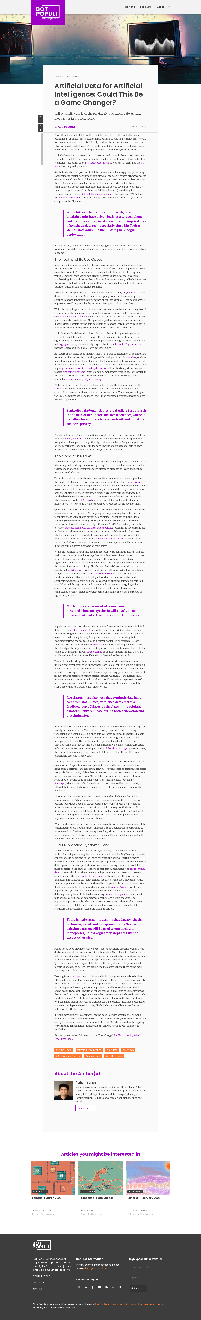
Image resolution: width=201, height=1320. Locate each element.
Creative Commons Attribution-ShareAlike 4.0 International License (127, 1304)
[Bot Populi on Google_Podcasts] (120, 1287)
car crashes (130, 357)
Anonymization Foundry (103, 573)
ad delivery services (70, 438)
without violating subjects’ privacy (82, 379)
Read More (83, 1108)
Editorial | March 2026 (46, 1198)
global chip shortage (116, 748)
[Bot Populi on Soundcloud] (106, 1287)
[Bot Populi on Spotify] (113, 1287)
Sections (130, 7)
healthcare (98, 644)
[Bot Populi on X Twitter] (86, 1287)
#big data (112, 1050)
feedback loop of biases (82, 630)
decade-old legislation (117, 894)
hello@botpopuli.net (96, 1268)
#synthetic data (114, 1056)
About (160, 7)
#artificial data (63, 1050)
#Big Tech (128, 1050)
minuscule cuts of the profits (111, 538)
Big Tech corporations (97, 162)
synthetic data (135, 292)
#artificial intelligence (89, 1050)
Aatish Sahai (66, 126)
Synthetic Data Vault (70, 197)
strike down (76, 570)
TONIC (58, 388)
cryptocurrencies (135, 482)
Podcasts (146, 7)
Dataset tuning (94, 651)
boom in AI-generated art (129, 344)
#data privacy (93, 1056)
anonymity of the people (89, 876)
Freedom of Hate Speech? (97, 1198)
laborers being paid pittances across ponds (88, 527)
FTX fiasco (85, 500)
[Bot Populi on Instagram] (79, 1287)
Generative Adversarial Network (71, 316)
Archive (37, 1289)
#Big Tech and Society (68, 1056)
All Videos (39, 1282)
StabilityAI (59, 783)
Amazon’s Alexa (119, 887)
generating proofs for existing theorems (84, 368)
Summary (139, 126)
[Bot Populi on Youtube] (99, 1287)
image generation (66, 344)
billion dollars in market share (97, 194)
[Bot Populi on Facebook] (93, 1287)
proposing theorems (74, 371)
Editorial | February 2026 (143, 1198)
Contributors (41, 1276)
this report (76, 976)
